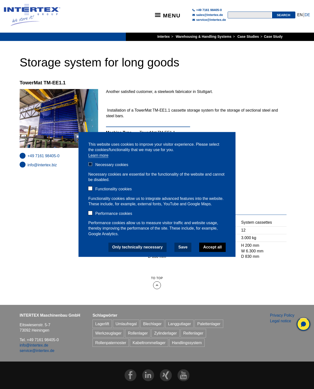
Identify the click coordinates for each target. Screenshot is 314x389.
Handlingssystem (187, 343)
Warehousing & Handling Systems (203, 37)
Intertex (163, 37)
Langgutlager (179, 324)
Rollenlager (138, 333)
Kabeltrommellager (148, 343)
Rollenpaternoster (110, 343)
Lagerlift (102, 324)
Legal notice (280, 321)
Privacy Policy (282, 315)
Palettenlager (208, 324)
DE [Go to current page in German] (307, 15)
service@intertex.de (211, 20)
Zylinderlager (165, 333)
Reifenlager (193, 333)
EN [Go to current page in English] (300, 15)
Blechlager (152, 324)
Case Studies (248, 37)
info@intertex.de (34, 345)
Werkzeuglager (108, 333)
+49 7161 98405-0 (209, 10)
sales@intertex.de (209, 15)
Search (283, 15)
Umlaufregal (126, 324)
